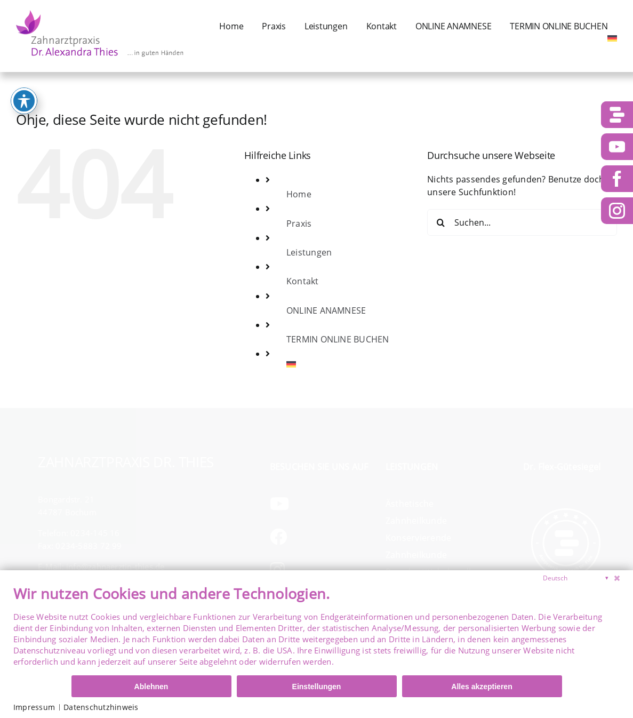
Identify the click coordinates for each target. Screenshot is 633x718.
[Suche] (440, 222)
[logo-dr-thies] (99, 12)
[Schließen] (617, 578)
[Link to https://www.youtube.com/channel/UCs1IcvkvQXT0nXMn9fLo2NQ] (317, 503)
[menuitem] (612, 38)
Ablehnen (151, 686)
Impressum (34, 707)
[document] (316, 629)
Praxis (298, 223)
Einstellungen (316, 686)
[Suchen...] (522, 222)
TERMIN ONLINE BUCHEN (337, 339)
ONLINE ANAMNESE (326, 310)
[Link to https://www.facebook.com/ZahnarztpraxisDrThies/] (317, 536)
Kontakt (302, 281)
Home (298, 194)
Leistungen (309, 252)
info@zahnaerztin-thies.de (115, 566)
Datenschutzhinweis (100, 707)
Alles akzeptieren (481, 686)
